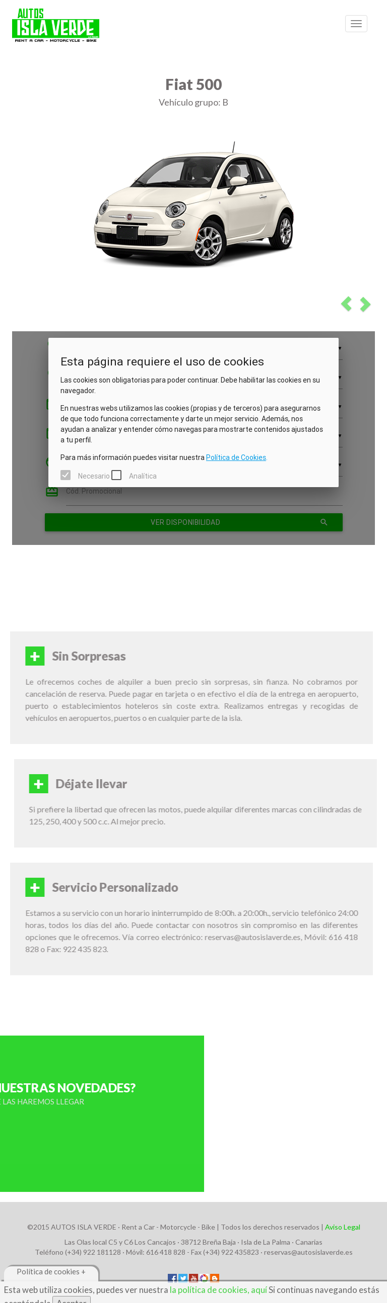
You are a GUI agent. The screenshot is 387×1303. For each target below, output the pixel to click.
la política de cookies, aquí (218, 1289)
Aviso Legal (342, 1227)
